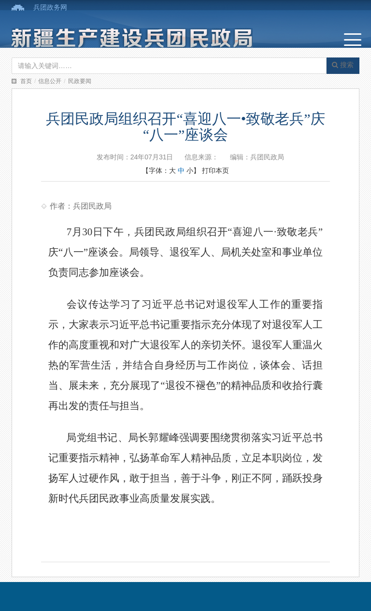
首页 (26, 81)
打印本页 (215, 170)
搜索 (343, 65)
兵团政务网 (50, 7)
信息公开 (49, 81)
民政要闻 (79, 81)
